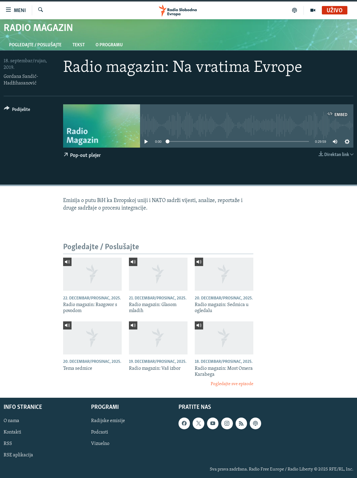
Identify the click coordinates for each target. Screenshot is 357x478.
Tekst (78, 45)
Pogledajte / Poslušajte (35, 45)
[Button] (17, 110)
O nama (11, 420)
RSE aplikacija (18, 455)
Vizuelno (100, 443)
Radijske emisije (108, 420)
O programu (109, 45)
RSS (8, 443)
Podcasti (99, 432)
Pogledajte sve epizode (232, 384)
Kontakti (12, 432)
